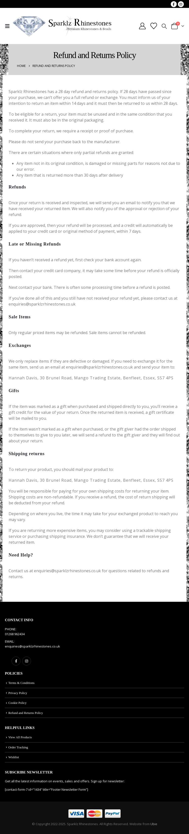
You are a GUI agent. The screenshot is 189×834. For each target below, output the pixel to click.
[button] (9, 26)
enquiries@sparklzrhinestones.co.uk (32, 646)
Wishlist (13, 757)
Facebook (16, 661)
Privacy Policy (17, 693)
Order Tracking (18, 747)
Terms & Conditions (21, 683)
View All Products (20, 737)
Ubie (153, 824)
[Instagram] (181, 4)
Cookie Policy (17, 703)
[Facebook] (174, 4)
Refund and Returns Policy (25, 713)
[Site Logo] (62, 26)
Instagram (26, 661)
